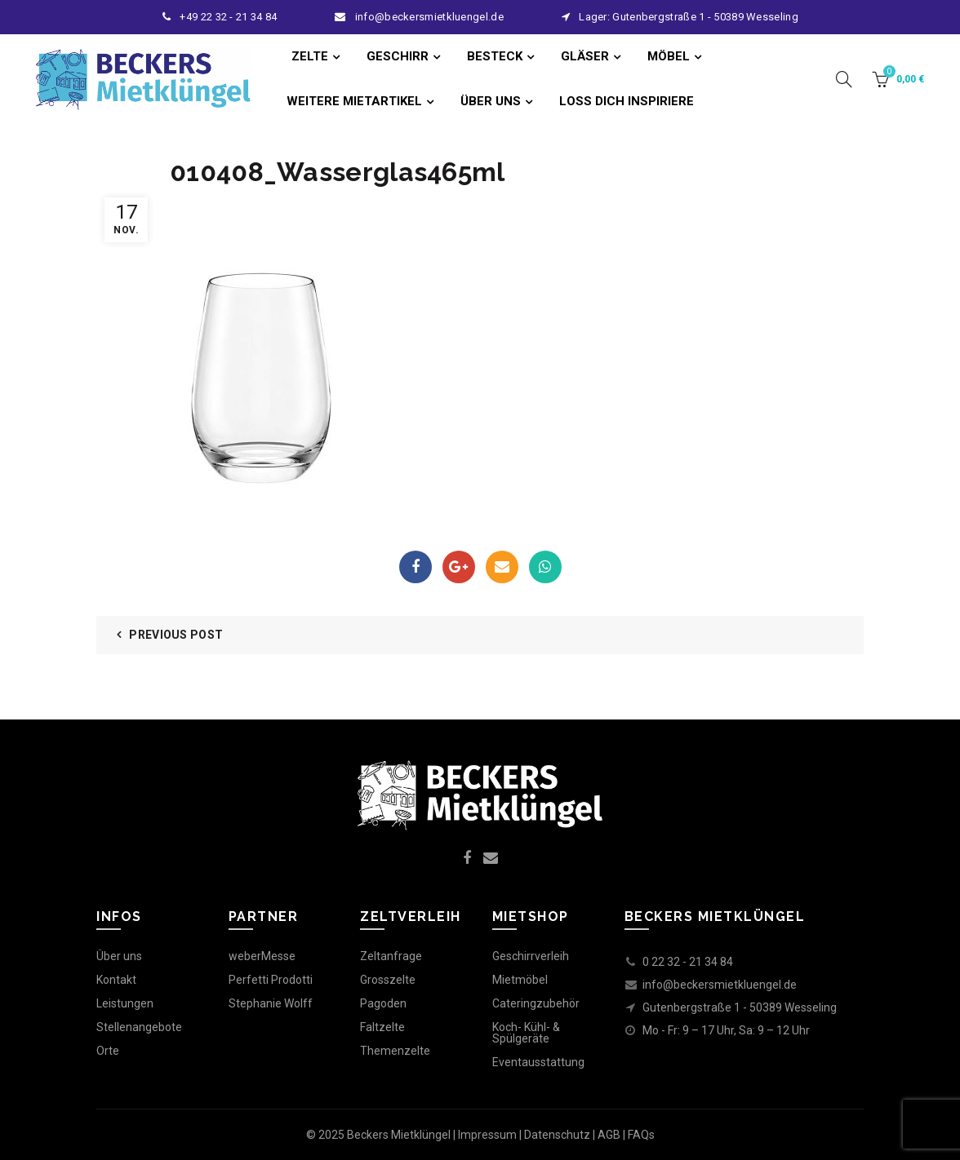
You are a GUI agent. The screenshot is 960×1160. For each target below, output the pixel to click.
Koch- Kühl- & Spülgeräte (526, 1033)
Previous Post (176, 634)
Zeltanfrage (391, 956)
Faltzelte (382, 1027)
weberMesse (262, 956)
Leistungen (124, 1003)
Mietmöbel (520, 979)
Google (458, 567)
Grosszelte (388, 979)
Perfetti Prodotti (271, 979)
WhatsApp (545, 567)
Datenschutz (557, 1134)
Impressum (487, 1134)
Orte (107, 1050)
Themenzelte (395, 1050)
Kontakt (116, 979)
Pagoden (383, 1003)
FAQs (641, 1134)
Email (502, 567)
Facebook (415, 567)
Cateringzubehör (536, 1003)
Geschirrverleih (530, 956)
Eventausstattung (538, 1062)
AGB (609, 1134)
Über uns (119, 956)
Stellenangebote (139, 1027)
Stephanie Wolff (271, 1003)
